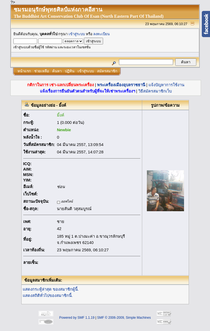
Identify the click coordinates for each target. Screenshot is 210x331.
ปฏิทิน (69, 71)
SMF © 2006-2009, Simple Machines (124, 318)
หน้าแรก (24, 71)
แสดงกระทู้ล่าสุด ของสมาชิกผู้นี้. (51, 289)
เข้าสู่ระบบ (77, 34)
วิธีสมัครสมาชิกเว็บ (155, 91)
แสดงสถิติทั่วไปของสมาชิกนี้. (48, 295)
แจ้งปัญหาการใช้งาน (166, 85)
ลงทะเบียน (101, 34)
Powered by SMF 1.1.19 (77, 318)
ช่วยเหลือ (41, 71)
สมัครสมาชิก (107, 71)
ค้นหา (57, 71)
